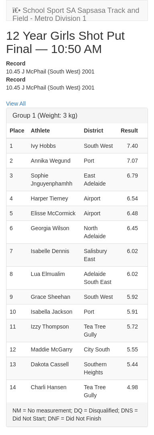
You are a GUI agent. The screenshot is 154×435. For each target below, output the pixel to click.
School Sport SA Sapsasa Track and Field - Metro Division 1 (75, 13)
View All (16, 103)
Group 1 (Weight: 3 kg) (45, 115)
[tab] (77, 115)
